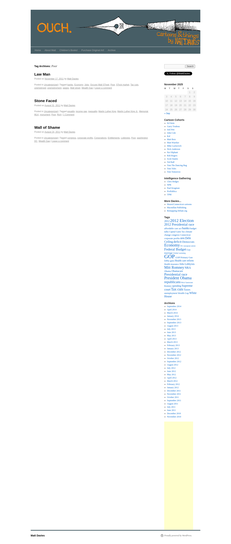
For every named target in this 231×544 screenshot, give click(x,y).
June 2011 (171, 410)
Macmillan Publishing (176, 207)
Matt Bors (171, 139)
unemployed (40, 88)
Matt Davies (73, 79)
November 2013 (174, 319)
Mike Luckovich (174, 146)
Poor (112, 84)
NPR (169, 185)
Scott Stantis (172, 159)
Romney (168, 286)
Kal (168, 136)
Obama (167, 271)
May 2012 (171, 374)
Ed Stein (171, 123)
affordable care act (173, 228)
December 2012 (174, 352)
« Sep (167, 113)
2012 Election (182, 220)
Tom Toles (171, 168)
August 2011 (172, 403)
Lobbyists (125, 138)
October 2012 (173, 358)
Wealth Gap (87, 88)
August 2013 (172, 326)
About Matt (50, 50)
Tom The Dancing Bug (177, 165)
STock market (122, 84)
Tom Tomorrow (174, 172)
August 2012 (172, 365)
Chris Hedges (173, 181)
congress (71, 138)
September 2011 (174, 400)
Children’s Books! (69, 50)
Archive (112, 50)
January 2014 (173, 316)
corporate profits (85, 138)
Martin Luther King (107, 111)
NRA (188, 267)
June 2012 (171, 371)
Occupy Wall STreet (99, 84)
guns (172, 260)
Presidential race (175, 274)
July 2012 (171, 368)
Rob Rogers (172, 155)
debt (182, 238)
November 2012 (174, 355)
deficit (177, 241)
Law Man (42, 74)
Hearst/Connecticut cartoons (179, 204)
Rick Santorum (187, 282)
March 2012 (172, 381)
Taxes (187, 289)
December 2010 (174, 413)
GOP (169, 256)
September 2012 (174, 361)
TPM (169, 194)
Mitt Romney (174, 267)
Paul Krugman (173, 188)
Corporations (100, 138)
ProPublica (172, 191)
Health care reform (184, 260)
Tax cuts (134, 84)
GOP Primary (181, 257)
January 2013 (173, 348)
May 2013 (171, 335)
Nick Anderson (173, 149)
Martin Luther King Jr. (127, 111)
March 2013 (172, 342)
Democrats (188, 241)
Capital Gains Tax (177, 231)
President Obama (177, 278)
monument (45, 114)
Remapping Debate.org (177, 211)
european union (189, 246)
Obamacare (177, 271)
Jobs (86, 84)
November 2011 (174, 394)
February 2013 (173, 345)
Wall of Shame (47, 127)
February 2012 (173, 384)
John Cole (171, 133)
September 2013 (174, 322)
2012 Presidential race (179, 224)
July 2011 (171, 407)
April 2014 (171, 309)
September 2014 (174, 306)
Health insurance (171, 264)
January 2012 (173, 387)
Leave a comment (103, 88)
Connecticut (185, 235)
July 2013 (171, 329)
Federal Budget (175, 249)
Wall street (75, 88)
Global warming (179, 253)
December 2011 (174, 390)
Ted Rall (171, 162)
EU (181, 246)
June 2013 (171, 332)
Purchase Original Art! (92, 50)
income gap (81, 111)
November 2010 (174, 416)
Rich (59, 114)
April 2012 (171, 377)
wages (66, 88)
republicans (172, 282)
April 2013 (171, 339)
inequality (92, 111)
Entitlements (114, 138)
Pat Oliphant (172, 152)
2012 (167, 221)
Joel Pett (171, 129)
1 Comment (68, 114)
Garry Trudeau (173, 126)
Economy (78, 84)
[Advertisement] (178, 476)
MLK (36, 114)
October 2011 (173, 397)
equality (71, 111)
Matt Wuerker (173, 142)
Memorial (143, 111)
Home (38, 50)
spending (176, 286)
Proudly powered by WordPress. (178, 535)
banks (70, 84)
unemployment (54, 88)
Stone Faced (45, 101)
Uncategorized (51, 84)
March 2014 (172, 313)
